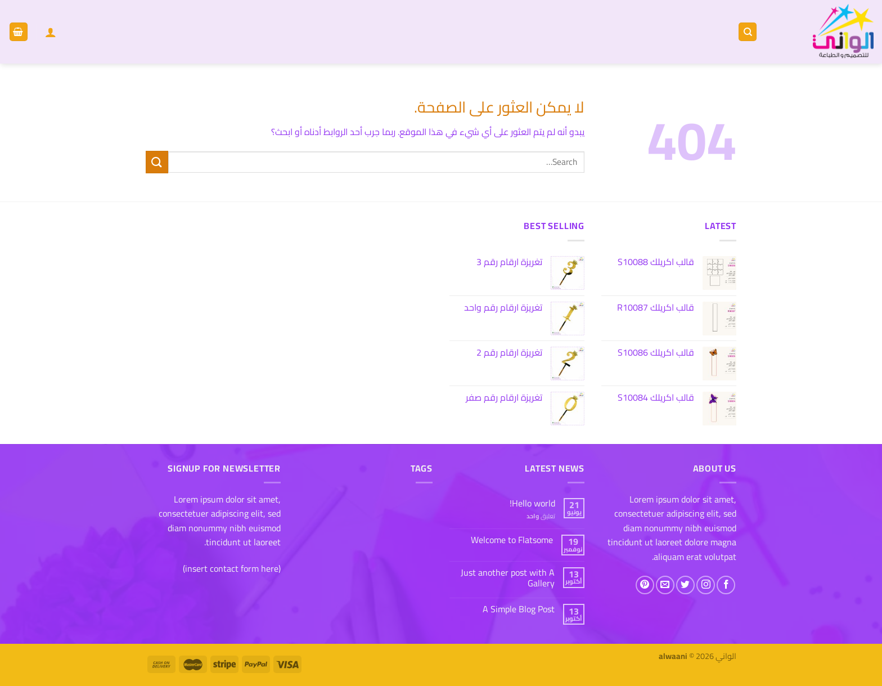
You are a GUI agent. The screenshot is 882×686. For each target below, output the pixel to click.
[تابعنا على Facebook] (726, 585)
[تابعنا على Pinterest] (645, 585)
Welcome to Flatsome (512, 540)
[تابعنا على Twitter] (685, 585)
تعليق (540, 515)
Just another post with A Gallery (508, 578)
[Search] (748, 32)
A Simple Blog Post (519, 609)
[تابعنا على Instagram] (705, 585)
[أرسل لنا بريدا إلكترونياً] (665, 585)
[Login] (50, 32)
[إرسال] (157, 162)
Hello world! (532, 503)
